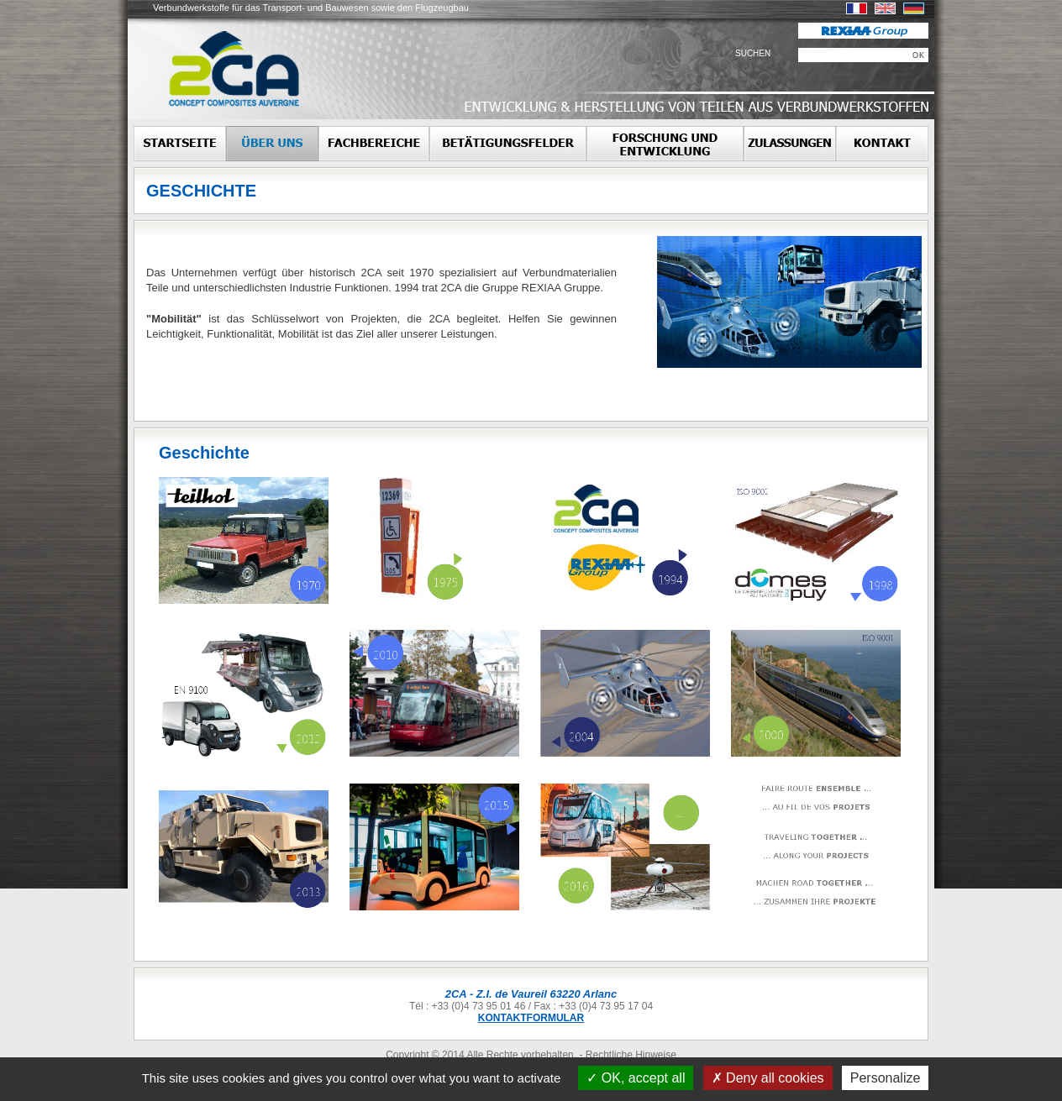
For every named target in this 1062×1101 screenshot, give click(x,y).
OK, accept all (635, 1078)
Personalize (885, 1078)
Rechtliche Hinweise (631, 1055)
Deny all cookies (768, 1078)
